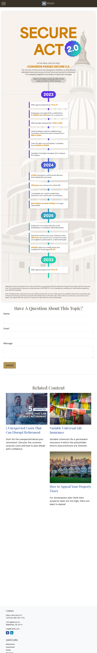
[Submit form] (9, 365)
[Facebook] (7, 632)
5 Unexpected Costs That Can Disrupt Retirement (24, 430)
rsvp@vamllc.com (12, 629)
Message (8, 343)
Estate (8, 650)
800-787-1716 (19, 618)
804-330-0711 (16, 615)
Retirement (10, 644)
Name (6, 313)
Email (6, 328)
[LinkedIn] (11, 632)
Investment (10, 647)
